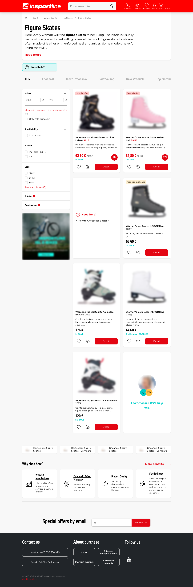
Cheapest (48, 79)
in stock (35, 135)
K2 (32, 156)
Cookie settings (29, 579)
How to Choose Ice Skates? (93, 220)
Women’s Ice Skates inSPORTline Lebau (94, 139)
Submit (141, 522)
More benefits (158, 464)
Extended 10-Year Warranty (82, 478)
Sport (35, 18)
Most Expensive (76, 79)
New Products (135, 79)
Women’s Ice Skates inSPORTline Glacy (145, 313)
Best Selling (106, 79)
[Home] (26, 18)
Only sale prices (39, 119)
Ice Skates (67, 18)
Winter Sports (50, 18)
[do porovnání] (87, 167)
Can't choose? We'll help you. (147, 405)
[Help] (34, 196)
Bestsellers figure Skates (38, 449)
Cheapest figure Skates (113, 449)
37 (32, 177)
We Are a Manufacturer (42, 476)
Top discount (164, 79)
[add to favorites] (78, 167)
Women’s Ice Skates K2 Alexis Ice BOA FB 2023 (94, 313)
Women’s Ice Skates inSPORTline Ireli (145, 139)
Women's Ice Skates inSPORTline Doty (145, 227)
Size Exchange (156, 474)
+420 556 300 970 (45, 552)
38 (32, 182)
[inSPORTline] (41, 6)
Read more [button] (33, 54)
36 (32, 173)
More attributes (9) (35, 187)
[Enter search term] (87, 6)
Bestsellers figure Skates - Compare (76, 449)
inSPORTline (38, 151)
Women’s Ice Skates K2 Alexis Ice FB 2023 (96, 402)
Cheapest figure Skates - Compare (152, 449)
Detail (106, 166)
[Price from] (33, 100)
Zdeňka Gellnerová (45, 562)
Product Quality (119, 476)
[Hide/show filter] (65, 93)
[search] (111, 6)
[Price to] (56, 100)
